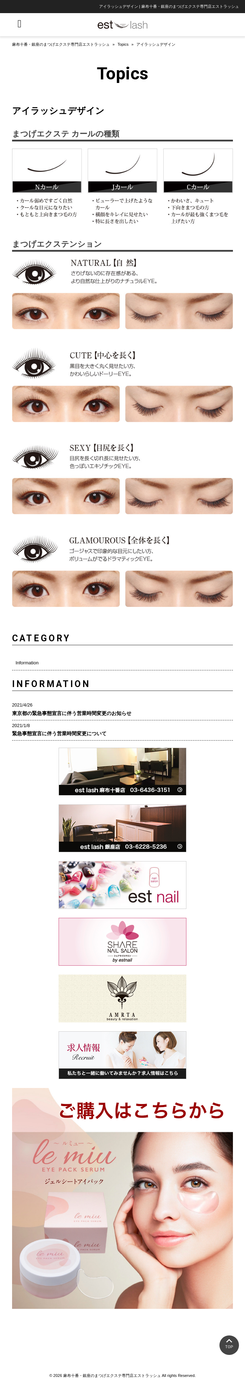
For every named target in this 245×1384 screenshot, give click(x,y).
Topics (123, 44)
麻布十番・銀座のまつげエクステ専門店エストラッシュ (61, 44)
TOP (229, 1347)
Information (27, 662)
